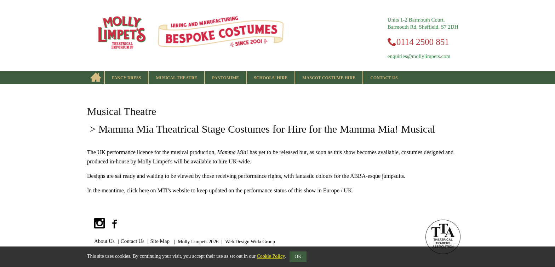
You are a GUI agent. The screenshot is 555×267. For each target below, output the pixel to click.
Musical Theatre (176, 77)
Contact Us (383, 77)
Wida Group (263, 241)
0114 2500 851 (422, 42)
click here (138, 190)
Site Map (160, 241)
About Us (104, 241)
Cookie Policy (271, 256)
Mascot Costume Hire (328, 77)
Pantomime (225, 77)
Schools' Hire (270, 77)
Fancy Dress (126, 77)
